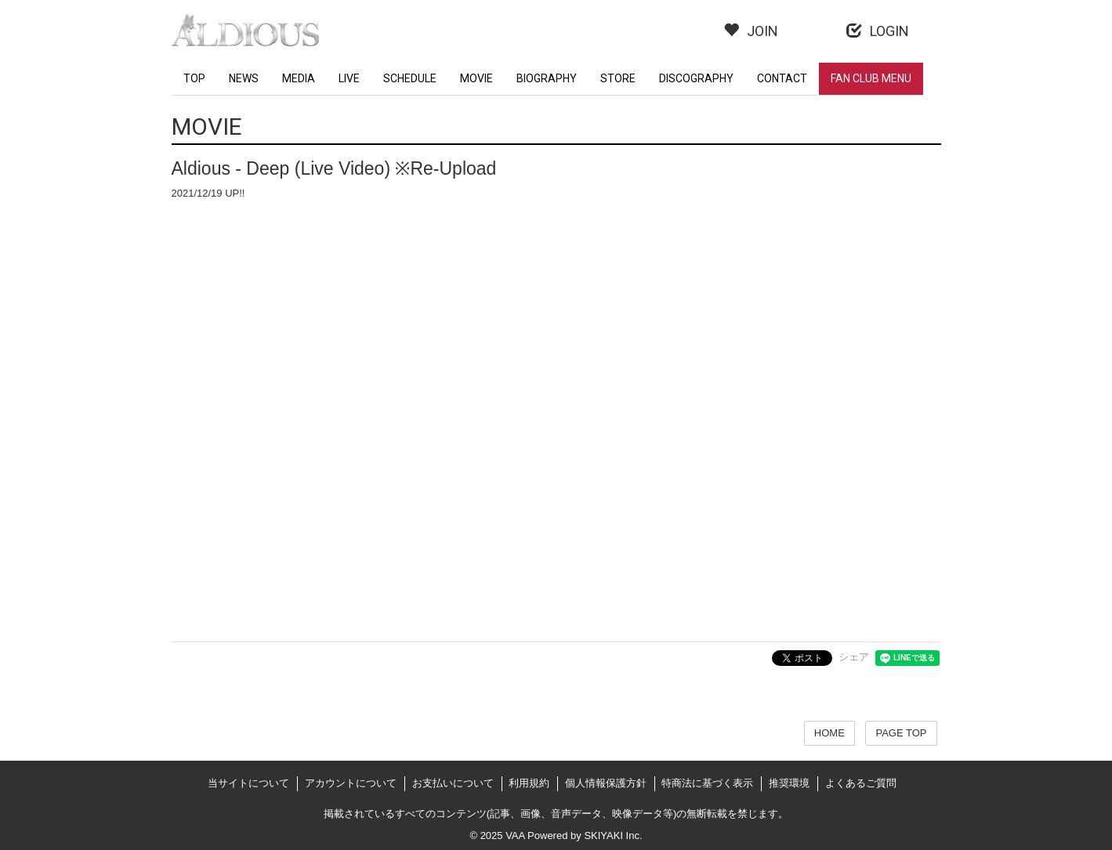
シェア (854, 657)
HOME (829, 733)
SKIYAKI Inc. (613, 835)
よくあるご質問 (860, 783)
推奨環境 (789, 783)
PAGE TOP (900, 733)
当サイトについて (248, 783)
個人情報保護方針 (606, 783)
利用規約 (529, 783)
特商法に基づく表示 (707, 783)
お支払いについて (453, 783)
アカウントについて (351, 783)
